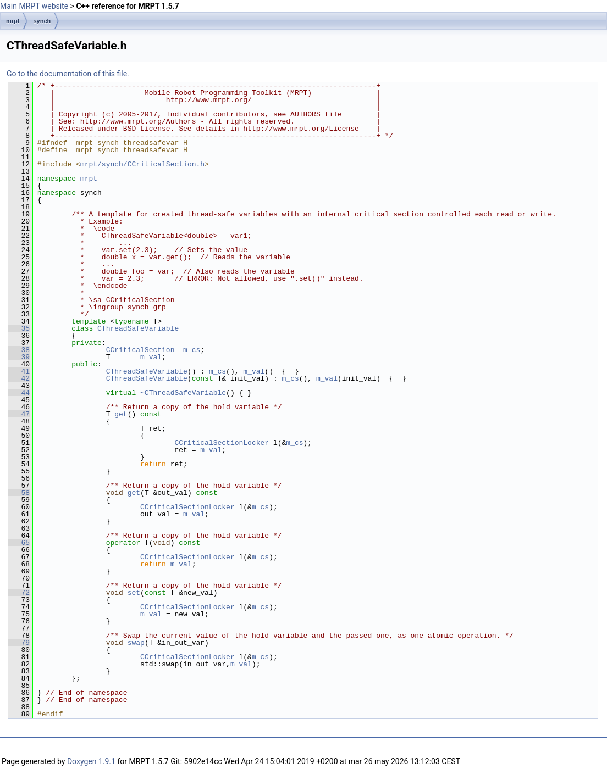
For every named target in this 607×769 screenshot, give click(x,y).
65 (19, 543)
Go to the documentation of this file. (68, 73)
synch (42, 21)
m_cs (191, 350)
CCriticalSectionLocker (221, 443)
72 (19, 593)
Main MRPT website (34, 6)
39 (19, 357)
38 (19, 350)
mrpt (12, 21)
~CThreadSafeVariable (183, 393)
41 (19, 371)
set (134, 593)
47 (19, 414)
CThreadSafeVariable (138, 328)
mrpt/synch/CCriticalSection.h (142, 164)
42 (19, 378)
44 (19, 393)
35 (19, 328)
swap (136, 643)
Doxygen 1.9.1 (91, 761)
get (120, 414)
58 (19, 493)
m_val (151, 357)
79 (19, 643)
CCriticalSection (140, 350)
